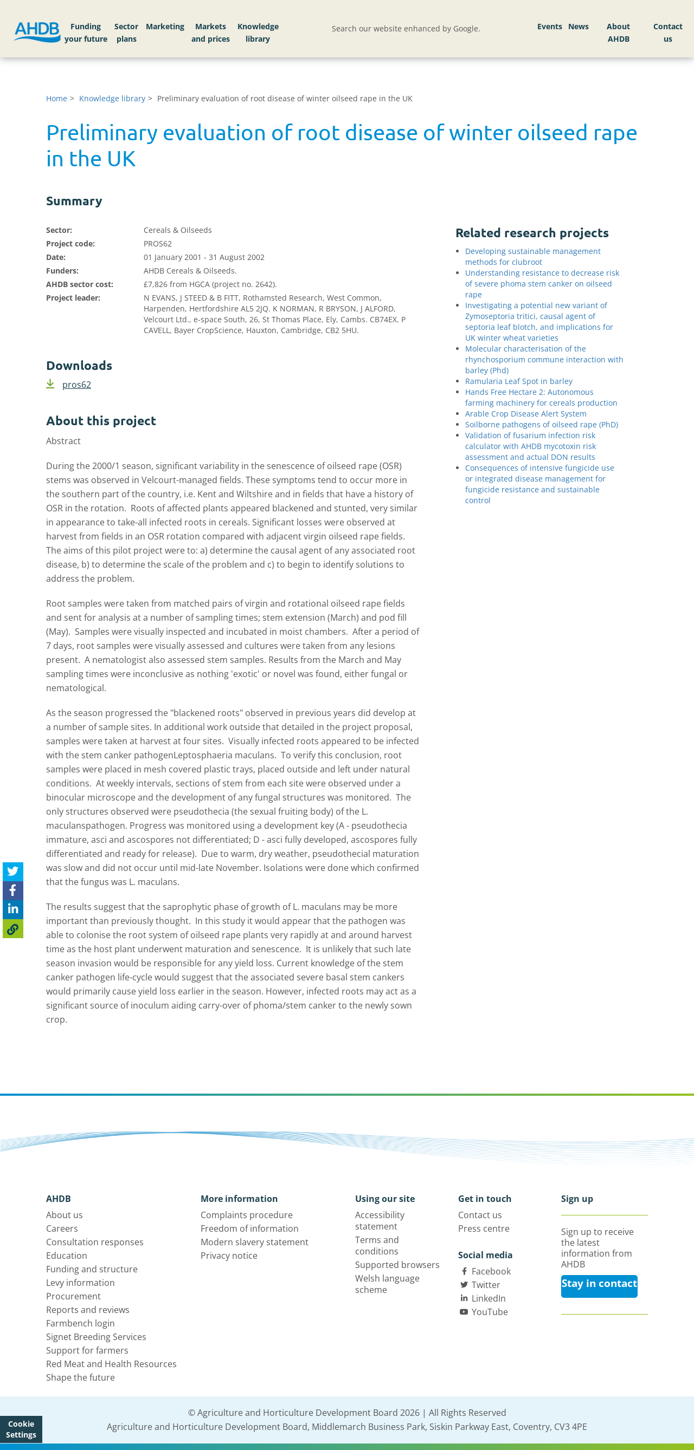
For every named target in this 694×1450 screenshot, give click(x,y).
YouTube (490, 1312)
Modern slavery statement (255, 1242)
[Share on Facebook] (13, 890)
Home (56, 98)
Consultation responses (95, 1242)
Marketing (165, 26)
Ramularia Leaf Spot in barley (519, 381)
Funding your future (86, 32)
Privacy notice (229, 1256)
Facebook (491, 1271)
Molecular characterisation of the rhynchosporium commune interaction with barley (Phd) (544, 359)
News (578, 26)
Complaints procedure (247, 1215)
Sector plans (126, 32)
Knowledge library (258, 32)
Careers (62, 1228)
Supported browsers (397, 1265)
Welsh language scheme (387, 1284)
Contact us (668, 32)
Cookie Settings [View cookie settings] (21, 1429)
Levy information (80, 1283)
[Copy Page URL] (13, 928)
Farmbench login (80, 1323)
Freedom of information (250, 1228)
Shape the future (80, 1377)
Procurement (73, 1296)
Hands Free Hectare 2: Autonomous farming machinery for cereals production (541, 397)
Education (66, 1256)
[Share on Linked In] (13, 909)
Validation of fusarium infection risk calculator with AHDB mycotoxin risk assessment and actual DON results (530, 446)
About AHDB (618, 32)
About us (64, 1215)
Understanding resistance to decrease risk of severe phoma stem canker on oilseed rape (542, 284)
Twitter (486, 1285)
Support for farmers (87, 1350)
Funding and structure (92, 1269)
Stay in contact (599, 1283)
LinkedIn (489, 1298)
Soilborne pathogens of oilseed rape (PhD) (541, 424)
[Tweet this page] (13, 871)
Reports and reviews (88, 1310)
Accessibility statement (379, 1220)
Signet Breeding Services (96, 1337)
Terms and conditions (377, 1245)
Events (549, 26)
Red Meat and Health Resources (111, 1364)
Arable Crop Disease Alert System (526, 413)
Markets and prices (210, 32)
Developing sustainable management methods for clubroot (533, 256)
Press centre (484, 1228)
